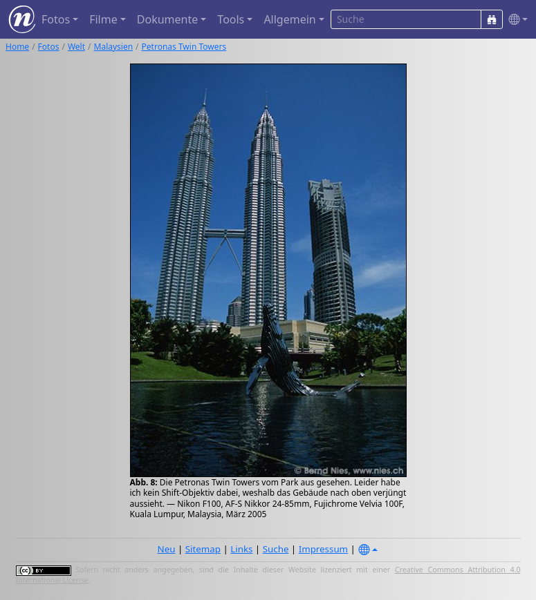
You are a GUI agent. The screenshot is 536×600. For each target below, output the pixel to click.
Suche (276, 549)
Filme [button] (103, 19)
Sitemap (203, 549)
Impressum (323, 549)
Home (17, 46)
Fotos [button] (55, 19)
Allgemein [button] (289, 19)
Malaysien (113, 46)
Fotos (48, 46)
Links (241, 549)
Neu (167, 549)
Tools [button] (230, 19)
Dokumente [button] (167, 19)
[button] (515, 19)
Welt (76, 46)
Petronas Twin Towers (184, 46)
